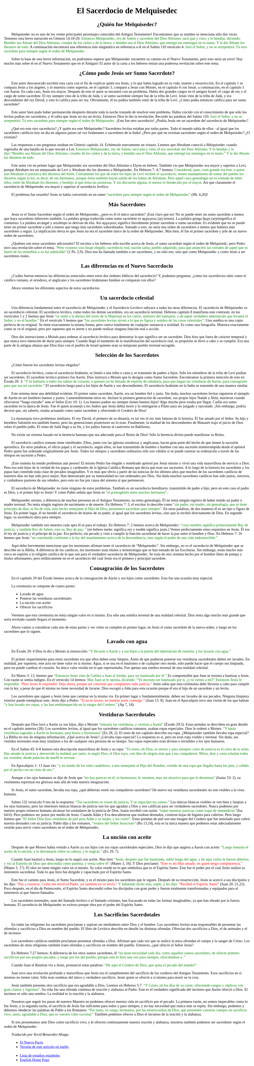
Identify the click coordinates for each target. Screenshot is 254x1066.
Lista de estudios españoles (40, 1055)
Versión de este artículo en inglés (44, 1047)
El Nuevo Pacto (31, 1042)
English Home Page (34, 1060)
